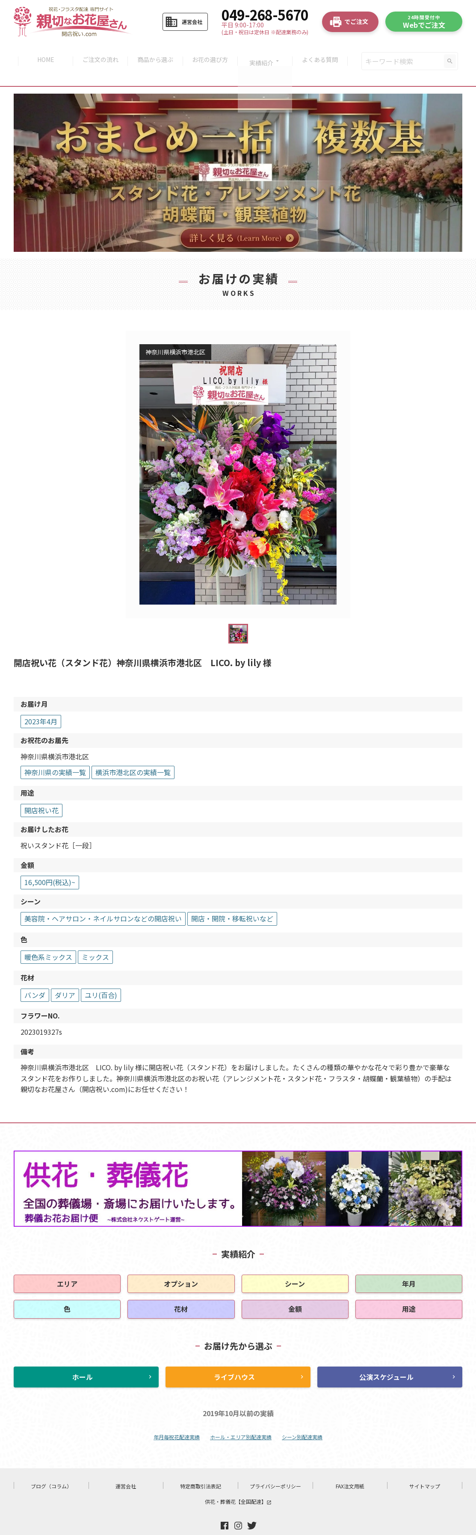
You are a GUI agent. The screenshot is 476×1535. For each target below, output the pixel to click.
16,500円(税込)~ (49, 864)
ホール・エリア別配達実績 (241, 1419)
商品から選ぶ (154, 52)
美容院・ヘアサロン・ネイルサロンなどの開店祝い (103, 901)
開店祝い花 (41, 792)
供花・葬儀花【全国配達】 (238, 1483)
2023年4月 (40, 703)
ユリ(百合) (101, 977)
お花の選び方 (211, 52)
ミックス (95, 939)
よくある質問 (324, 52)
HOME (41, 52)
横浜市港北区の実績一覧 (133, 754)
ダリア (65, 977)
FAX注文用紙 (350, 1468)
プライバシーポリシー (275, 1468)
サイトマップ (424, 1468)
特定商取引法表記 (200, 1468)
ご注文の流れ (98, 52)
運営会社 (125, 1468)
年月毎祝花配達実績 (177, 1419)
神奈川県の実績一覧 (55, 754)
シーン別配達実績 (302, 1419)
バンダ (34, 977)
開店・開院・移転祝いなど (232, 901)
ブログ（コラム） (51, 1468)
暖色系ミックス (48, 939)
